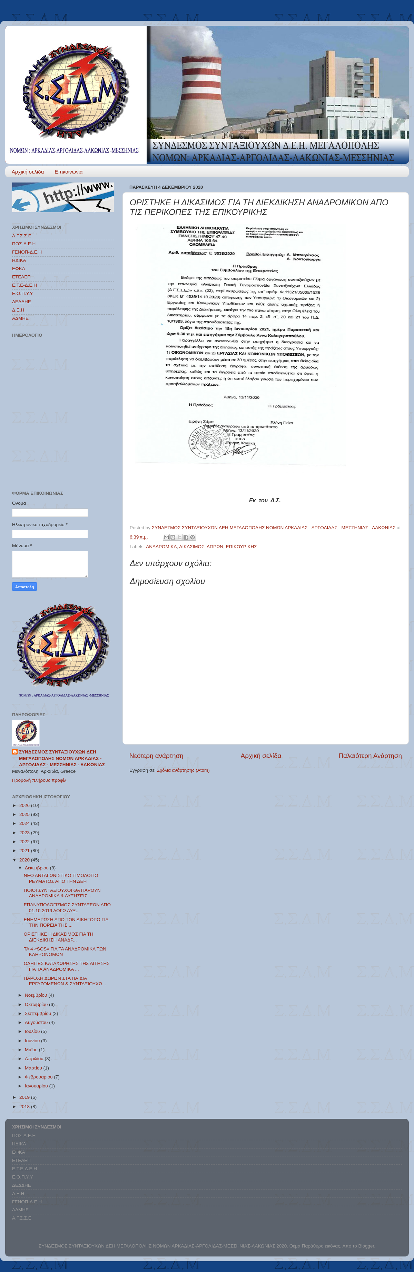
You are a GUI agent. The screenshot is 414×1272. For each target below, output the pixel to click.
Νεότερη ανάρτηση (156, 755)
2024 (25, 823)
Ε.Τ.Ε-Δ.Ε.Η (24, 285)
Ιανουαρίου (37, 1085)
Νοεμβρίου (36, 995)
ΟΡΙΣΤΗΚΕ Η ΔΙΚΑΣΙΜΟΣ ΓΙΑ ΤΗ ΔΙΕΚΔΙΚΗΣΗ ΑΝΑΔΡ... (58, 936)
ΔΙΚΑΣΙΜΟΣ (191, 546)
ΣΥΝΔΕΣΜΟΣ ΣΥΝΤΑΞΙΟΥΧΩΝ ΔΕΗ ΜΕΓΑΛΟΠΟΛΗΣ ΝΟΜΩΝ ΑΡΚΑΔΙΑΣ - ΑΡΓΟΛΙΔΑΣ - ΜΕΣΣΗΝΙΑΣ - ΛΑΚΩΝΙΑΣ (62, 758)
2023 (25, 832)
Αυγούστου (37, 1022)
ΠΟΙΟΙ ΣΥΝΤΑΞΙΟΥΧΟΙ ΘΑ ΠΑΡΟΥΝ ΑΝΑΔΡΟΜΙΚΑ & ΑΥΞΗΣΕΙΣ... (62, 893)
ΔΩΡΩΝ (215, 546)
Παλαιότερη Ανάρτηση (370, 755)
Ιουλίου (33, 1031)
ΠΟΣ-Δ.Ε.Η (24, 243)
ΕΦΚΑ (18, 268)
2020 (25, 859)
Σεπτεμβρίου (38, 1013)
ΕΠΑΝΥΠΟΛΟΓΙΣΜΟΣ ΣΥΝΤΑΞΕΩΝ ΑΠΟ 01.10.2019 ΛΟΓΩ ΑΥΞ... (67, 907)
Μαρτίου (34, 1068)
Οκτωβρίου (37, 1004)
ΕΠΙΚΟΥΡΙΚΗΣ (241, 546)
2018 (25, 1106)
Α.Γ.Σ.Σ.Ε (21, 235)
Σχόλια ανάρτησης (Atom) (183, 770)
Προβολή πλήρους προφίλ (39, 780)
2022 (25, 841)
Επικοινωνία (68, 172)
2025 (25, 814)
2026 (25, 805)
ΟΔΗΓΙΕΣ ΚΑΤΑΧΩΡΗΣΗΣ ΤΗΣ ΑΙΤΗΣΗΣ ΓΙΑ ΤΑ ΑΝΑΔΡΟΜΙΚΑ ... (67, 966)
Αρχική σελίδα (28, 172)
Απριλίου (35, 1058)
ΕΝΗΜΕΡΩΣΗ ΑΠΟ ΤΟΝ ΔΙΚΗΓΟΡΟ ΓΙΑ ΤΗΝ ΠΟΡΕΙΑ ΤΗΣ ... (66, 922)
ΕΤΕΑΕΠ (21, 276)
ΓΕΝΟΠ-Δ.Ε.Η (27, 252)
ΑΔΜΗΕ (20, 318)
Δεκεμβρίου (37, 867)
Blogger (366, 1246)
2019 (25, 1097)
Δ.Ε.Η (18, 310)
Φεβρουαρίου (39, 1076)
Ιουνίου (33, 1040)
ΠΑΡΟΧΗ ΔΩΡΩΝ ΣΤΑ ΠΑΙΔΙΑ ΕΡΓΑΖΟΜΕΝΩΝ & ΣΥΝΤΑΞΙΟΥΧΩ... (65, 981)
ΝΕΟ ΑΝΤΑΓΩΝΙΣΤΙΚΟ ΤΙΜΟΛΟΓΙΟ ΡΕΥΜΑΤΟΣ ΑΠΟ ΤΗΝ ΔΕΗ (61, 878)
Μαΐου (32, 1049)
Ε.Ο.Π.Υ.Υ (22, 293)
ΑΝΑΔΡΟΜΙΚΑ (161, 546)
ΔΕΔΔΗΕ (21, 301)
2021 (25, 850)
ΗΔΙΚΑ (19, 260)
